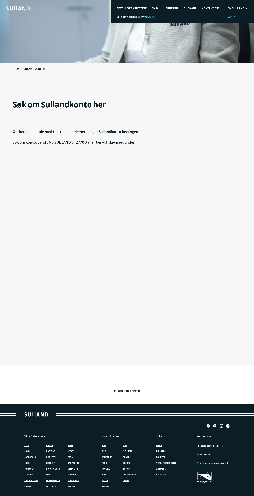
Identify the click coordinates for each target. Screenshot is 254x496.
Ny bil (156, 8)
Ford (104, 463)
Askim (27, 451)
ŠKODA (126, 457)
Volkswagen (129, 474)
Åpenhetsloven (203, 454)
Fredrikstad (31, 480)
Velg (149, 16)
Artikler (161, 468)
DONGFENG (107, 457)
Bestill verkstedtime (131, 8)
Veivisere (161, 474)
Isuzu (104, 474)
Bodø (27, 463)
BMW (104, 451)
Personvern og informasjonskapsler (213, 463)
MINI (125, 445)
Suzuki (126, 463)
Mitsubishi (128, 451)
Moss (70, 445)
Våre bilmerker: (111, 436)
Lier (48, 474)
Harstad (50, 451)
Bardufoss (30, 457)
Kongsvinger (53, 468)
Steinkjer (73, 468)
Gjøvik (27, 486)
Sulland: (161, 436)
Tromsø (72, 474)
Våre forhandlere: (35, 436)
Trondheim (73, 480)
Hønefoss (51, 457)
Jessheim (50, 463)
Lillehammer (53, 480)
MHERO (105, 486)
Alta (26, 445)
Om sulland (237, 8)
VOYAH (126, 480)
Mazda (105, 480)
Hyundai (106, 468)
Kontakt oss (210, 8)
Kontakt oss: (204, 436)
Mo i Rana (51, 486)
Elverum (28, 474)
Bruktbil (171, 8)
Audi (104, 445)
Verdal (71, 486)
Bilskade (190, 8)
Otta (70, 457)
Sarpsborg (73, 463)
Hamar (49, 445)
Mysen (71, 451)
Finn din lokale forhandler (210, 446)
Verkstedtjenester (166, 463)
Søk (231, 16)
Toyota (126, 468)
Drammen (29, 468)
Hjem (16, 69)
